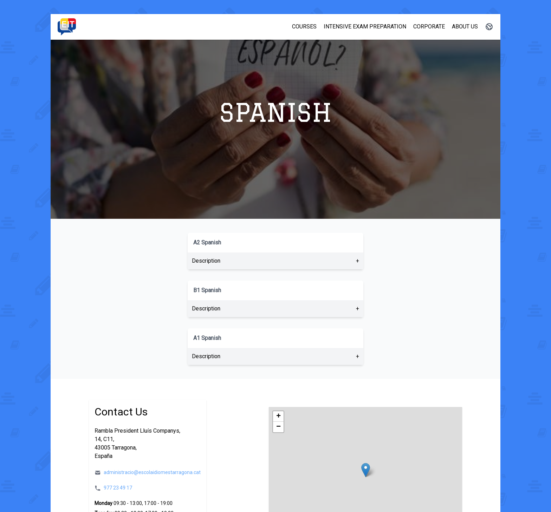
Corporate (429, 26)
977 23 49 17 (118, 488)
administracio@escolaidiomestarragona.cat (152, 472)
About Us (465, 26)
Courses (304, 26)
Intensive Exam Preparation (365, 26)
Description (206, 260)
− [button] (278, 427)
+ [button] (278, 416)
